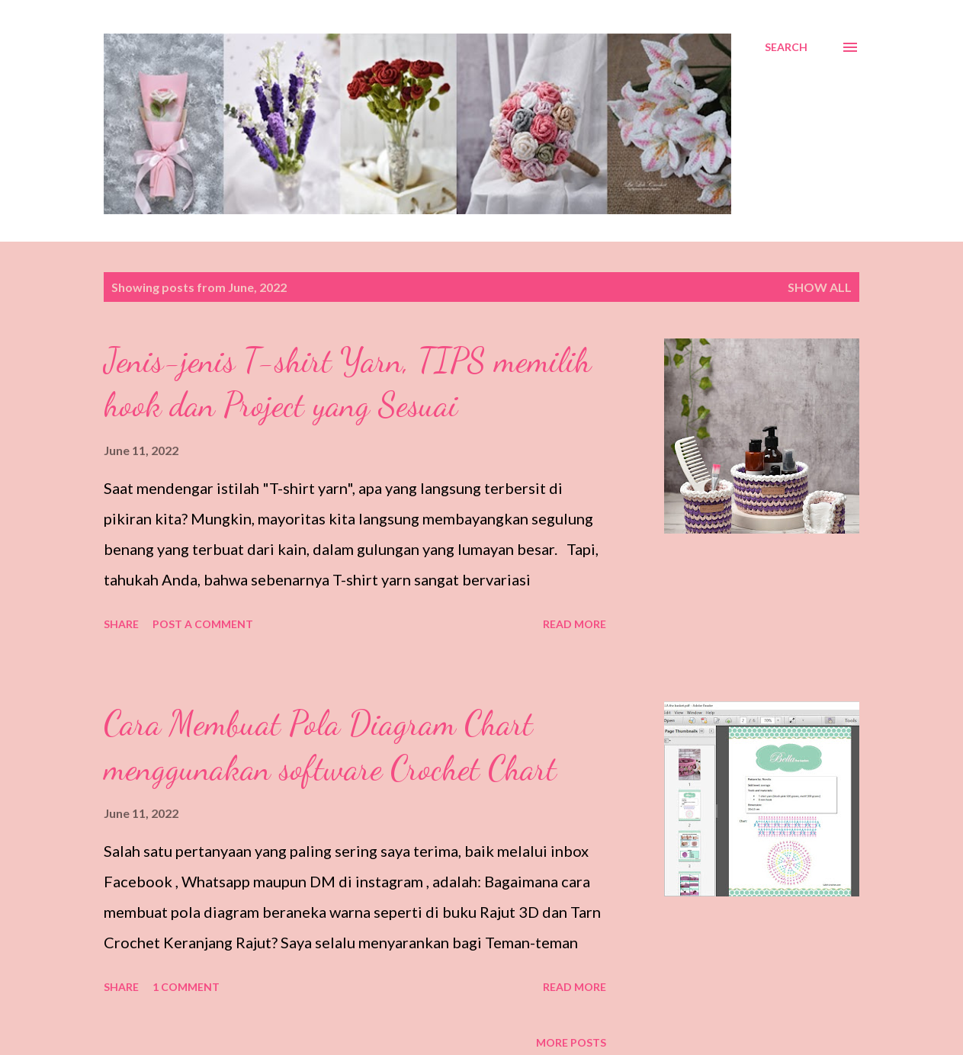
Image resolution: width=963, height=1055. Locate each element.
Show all (820, 287)
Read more (574, 623)
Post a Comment (202, 623)
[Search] (786, 47)
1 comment (186, 986)
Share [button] (121, 623)
